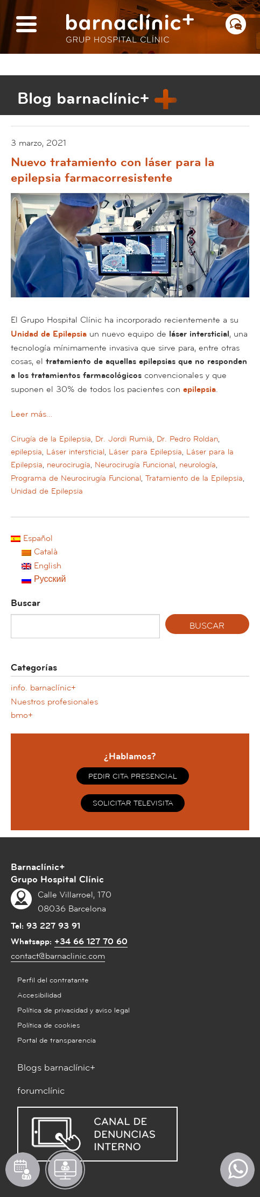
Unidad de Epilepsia (47, 491)
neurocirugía (68, 465)
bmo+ (22, 715)
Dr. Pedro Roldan (187, 439)
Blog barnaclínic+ (83, 98)
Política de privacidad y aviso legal (73, 1010)
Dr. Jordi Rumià (123, 439)
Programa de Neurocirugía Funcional (76, 478)
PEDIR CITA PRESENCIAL (132, 776)
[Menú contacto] (236, 24)
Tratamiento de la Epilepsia (194, 478)
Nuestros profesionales (54, 701)
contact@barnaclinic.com (58, 956)
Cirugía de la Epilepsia (51, 439)
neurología (197, 465)
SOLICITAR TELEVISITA (133, 803)
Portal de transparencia (56, 1040)
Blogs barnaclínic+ (56, 1067)
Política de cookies (48, 1025)
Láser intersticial (75, 452)
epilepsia (26, 452)
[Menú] (26, 25)
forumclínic (41, 1091)
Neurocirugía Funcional (135, 465)
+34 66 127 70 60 (91, 941)
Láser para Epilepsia (145, 452)
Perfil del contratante (53, 980)
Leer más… (31, 414)
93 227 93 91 (53, 926)
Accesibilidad (39, 995)
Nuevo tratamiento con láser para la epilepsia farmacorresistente (112, 170)
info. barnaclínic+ (43, 687)
